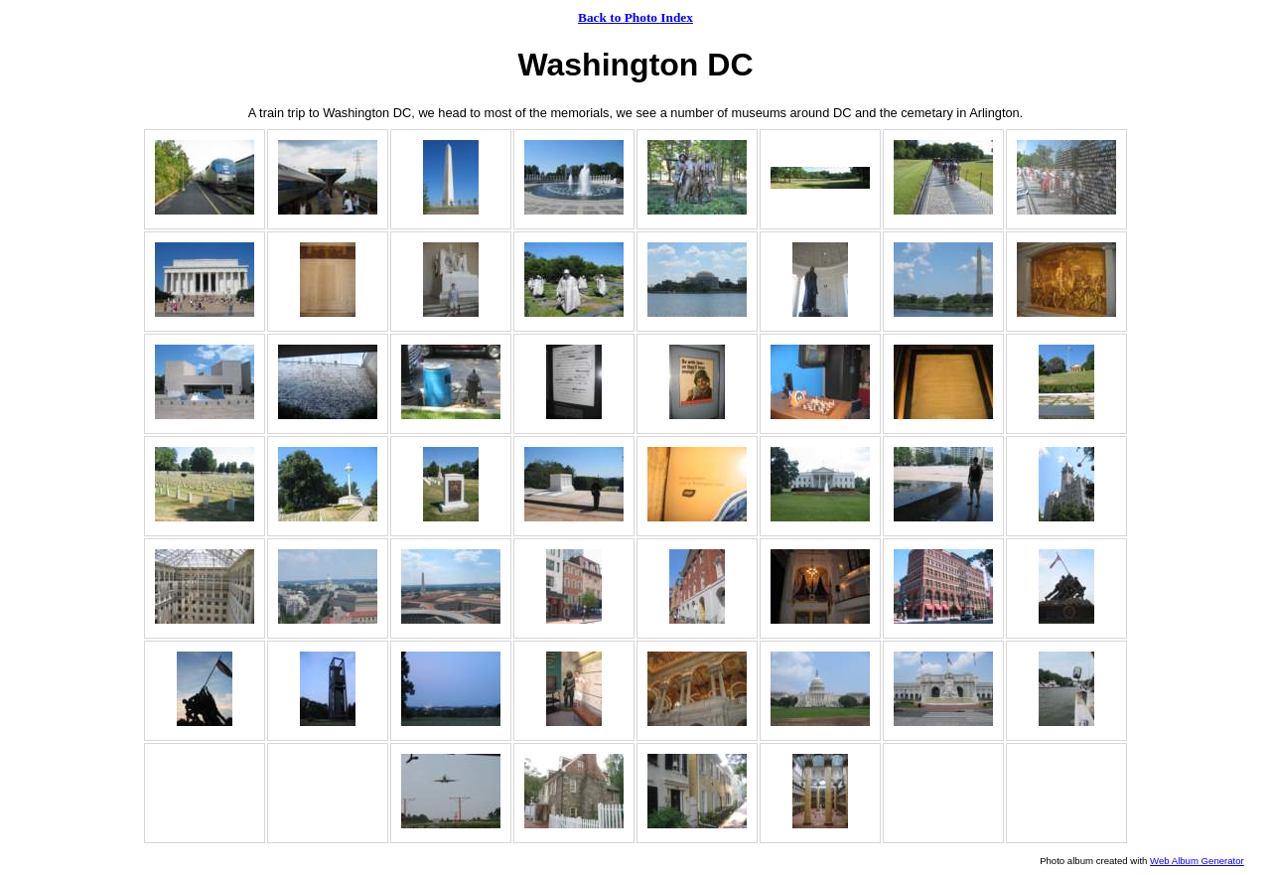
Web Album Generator (1197, 860)
